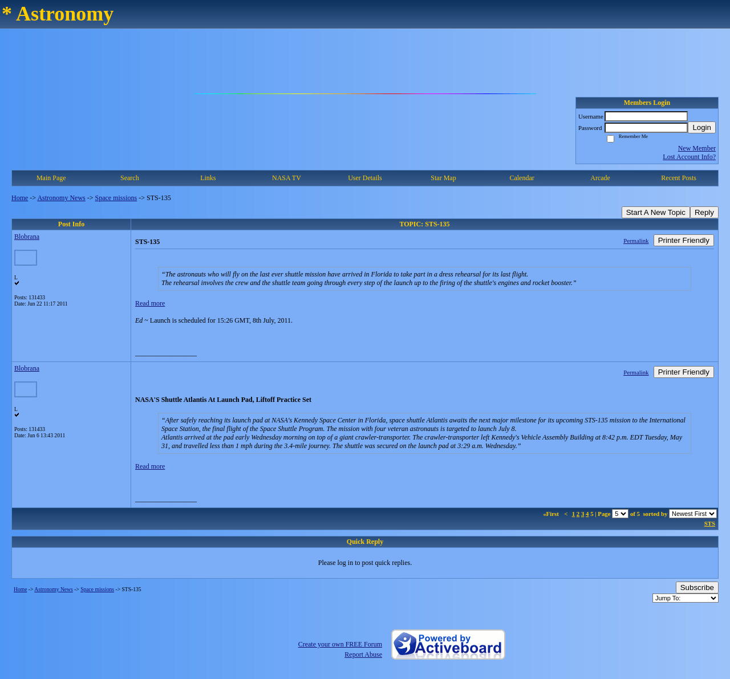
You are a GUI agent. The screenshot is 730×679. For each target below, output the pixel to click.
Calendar (521, 178)
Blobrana (26, 237)
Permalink (635, 240)
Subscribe (697, 587)
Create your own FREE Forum (340, 644)
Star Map (443, 178)
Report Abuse (363, 654)
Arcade (600, 178)
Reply (704, 212)
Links (208, 178)
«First (551, 513)
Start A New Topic (656, 212)
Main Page (51, 178)
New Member (697, 148)
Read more (150, 303)
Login (701, 127)
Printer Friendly (683, 240)
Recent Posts (678, 178)
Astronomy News (61, 198)
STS (709, 523)
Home (19, 198)
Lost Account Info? (689, 157)
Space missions (116, 198)
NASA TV (286, 178)
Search (129, 178)
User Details (365, 178)
